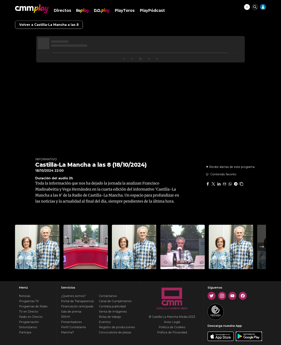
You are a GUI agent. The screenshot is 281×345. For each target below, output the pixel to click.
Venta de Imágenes (113, 311)
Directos (62, 10)
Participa (25, 332)
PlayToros (125, 10)
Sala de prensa (71, 311)
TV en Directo (28, 311)
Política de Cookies (172, 327)
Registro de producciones (117, 327)
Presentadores (71, 322)
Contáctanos (108, 296)
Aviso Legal (172, 322)
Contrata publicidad (112, 306)
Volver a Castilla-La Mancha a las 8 (49, 25)
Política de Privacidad (172, 332)
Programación (29, 322)
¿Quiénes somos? (73, 296)
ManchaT (67, 332)
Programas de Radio (33, 306)
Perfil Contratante (73, 327)
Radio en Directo (31, 317)
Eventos (104, 322)
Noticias (24, 296)
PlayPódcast (152, 10)
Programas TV (29, 301)
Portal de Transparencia (77, 301)
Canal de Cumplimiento (115, 301)
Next (262, 247)
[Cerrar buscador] (255, 7)
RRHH (65, 317)
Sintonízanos (28, 327)
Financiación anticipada (77, 306)
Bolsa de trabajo (110, 317)
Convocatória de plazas (115, 332)
